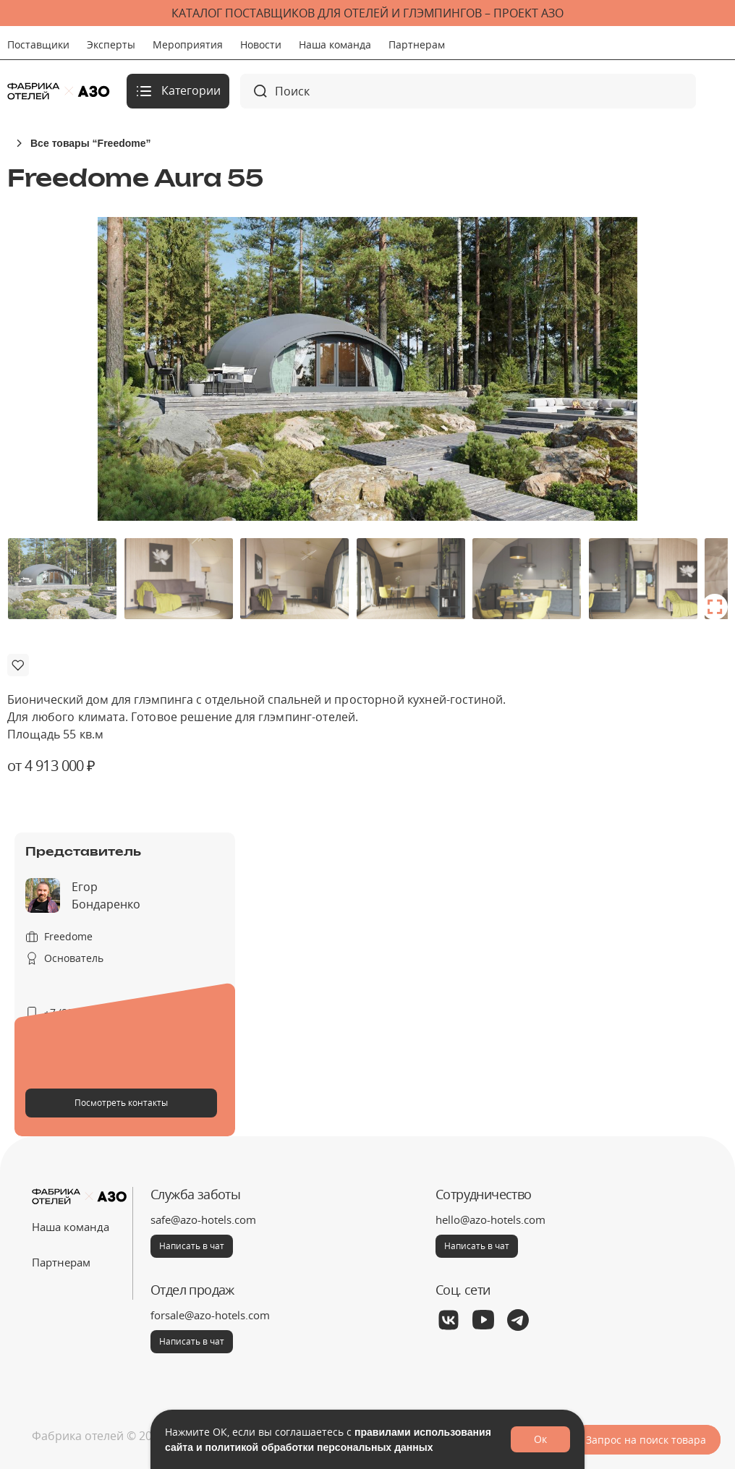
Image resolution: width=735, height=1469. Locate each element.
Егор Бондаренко (106, 895)
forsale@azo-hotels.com (210, 1315)
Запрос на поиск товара (646, 1440)
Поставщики (38, 44)
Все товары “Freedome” (90, 143)
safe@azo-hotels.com (203, 1219)
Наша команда (335, 44)
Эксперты (111, 44)
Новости (260, 44)
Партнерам (416, 44)
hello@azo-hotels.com (490, 1219)
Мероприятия (188, 44)
